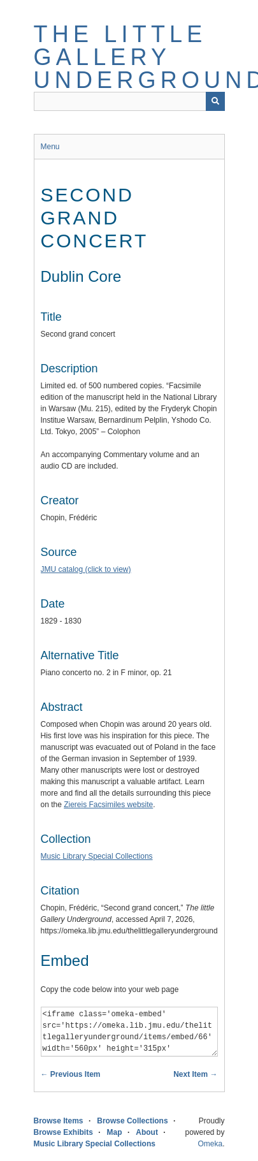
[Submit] (215, 101)
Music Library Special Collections (97, 856)
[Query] (129, 101)
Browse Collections (132, 1120)
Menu (50, 146)
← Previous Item (71, 1074)
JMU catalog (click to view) (86, 569)
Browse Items (58, 1120)
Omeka (209, 1143)
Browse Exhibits (63, 1132)
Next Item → (195, 1074)
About (147, 1132)
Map (114, 1132)
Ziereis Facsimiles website (108, 804)
